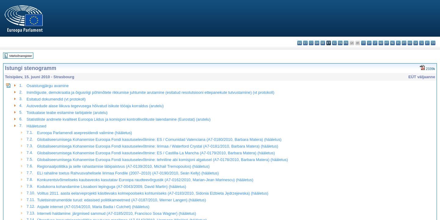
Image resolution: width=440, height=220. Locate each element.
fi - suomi (427, 43)
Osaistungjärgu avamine (48, 85)
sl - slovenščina (421, 43)
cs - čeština (311, 43)
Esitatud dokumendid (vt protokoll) (56, 99)
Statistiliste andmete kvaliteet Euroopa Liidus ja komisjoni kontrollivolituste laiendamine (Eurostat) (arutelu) (119, 119)
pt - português (404, 43)
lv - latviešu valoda (369, 43)
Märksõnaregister (20, 55)
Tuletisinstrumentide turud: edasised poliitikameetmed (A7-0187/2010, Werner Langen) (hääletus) (121, 200)
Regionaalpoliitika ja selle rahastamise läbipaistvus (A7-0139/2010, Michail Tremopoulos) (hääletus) (123, 166)
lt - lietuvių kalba (375, 43)
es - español (305, 43)
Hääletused (36, 126)
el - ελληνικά (334, 43)
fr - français (346, 43)
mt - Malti (386, 43)
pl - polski (398, 43)
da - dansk (317, 43)
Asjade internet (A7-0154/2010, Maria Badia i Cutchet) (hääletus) (93, 206)
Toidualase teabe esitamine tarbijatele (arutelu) (67, 112)
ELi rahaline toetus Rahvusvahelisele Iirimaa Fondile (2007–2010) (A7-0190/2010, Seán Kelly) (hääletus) (128, 173)
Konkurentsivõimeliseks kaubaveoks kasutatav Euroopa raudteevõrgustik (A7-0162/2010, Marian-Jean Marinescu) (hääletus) (145, 180)
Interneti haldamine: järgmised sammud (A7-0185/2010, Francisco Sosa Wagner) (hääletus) (116, 213)
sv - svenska (433, 43)
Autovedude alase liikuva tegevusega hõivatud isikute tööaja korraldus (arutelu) (95, 106)
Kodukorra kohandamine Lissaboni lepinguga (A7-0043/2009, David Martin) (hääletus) (111, 186)
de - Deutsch (323, 43)
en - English (340, 43)
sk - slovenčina (415, 43)
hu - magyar (381, 43)
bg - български (299, 43)
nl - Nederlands (392, 43)
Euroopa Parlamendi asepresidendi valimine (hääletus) (84, 132)
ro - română (410, 43)
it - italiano (363, 43)
